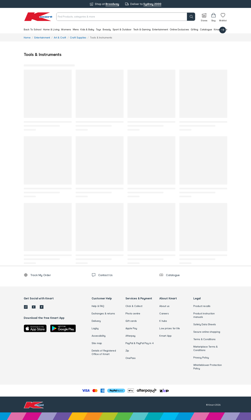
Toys (98, 29)
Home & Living (51, 29)
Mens (76, 29)
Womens (66, 29)
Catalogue (206, 29)
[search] (179, 17)
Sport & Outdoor (122, 29)
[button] (125, 29)
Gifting (194, 29)
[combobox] (119, 17)
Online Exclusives (179, 29)
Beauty (107, 29)
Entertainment (160, 29)
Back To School (32, 29)
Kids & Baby (87, 29)
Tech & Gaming (142, 29)
